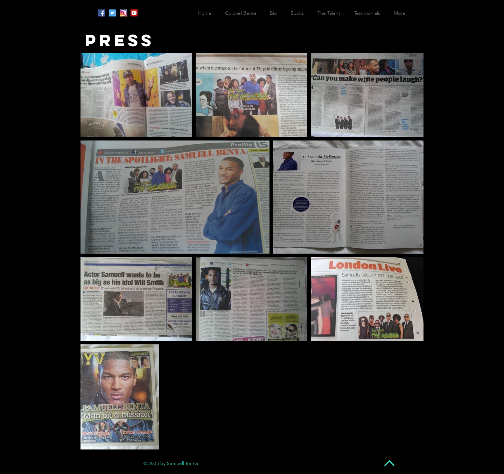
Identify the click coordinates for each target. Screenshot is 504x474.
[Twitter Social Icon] (112, 12)
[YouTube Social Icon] (134, 12)
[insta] (123, 12)
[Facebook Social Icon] (101, 12)
